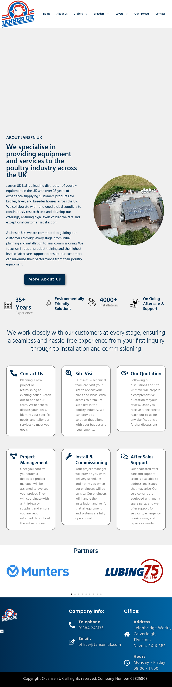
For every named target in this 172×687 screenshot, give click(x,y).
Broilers (81, 14)
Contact (160, 14)
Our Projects (141, 14)
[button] (71, 594)
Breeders (101, 14)
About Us (62, 14)
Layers (121, 14)
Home (46, 14)
